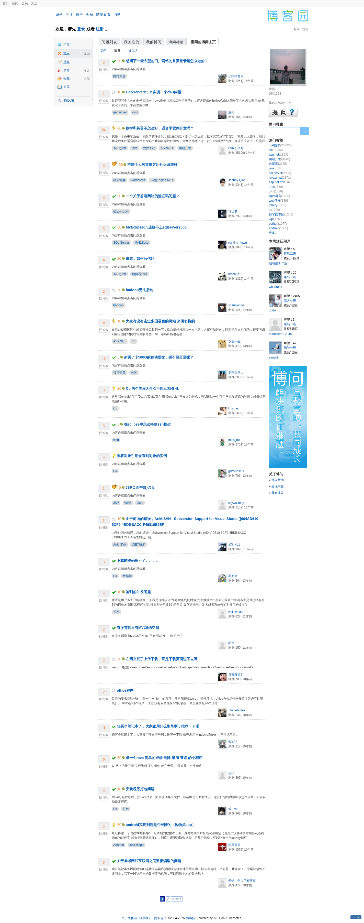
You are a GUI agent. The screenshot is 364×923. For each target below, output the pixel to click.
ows (135, 112)
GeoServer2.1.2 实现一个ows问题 (153, 92)
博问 (66, 53)
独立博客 (119, 180)
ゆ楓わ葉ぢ (236, 148)
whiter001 (275, 287)
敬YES (232, 742)
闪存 (66, 44)
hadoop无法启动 (139, 290)
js (274, 210)
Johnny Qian (236, 180)
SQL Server (121, 242)
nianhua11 (235, 274)
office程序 (125, 690)
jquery (277, 205)
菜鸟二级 (290, 253)
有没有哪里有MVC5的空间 (138, 628)
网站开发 (119, 76)
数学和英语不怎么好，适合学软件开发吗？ (160, 128)
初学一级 (290, 348)
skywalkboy (236, 503)
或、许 (232, 809)
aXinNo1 (234, 544)
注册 (100, 29)
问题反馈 (68, 100)
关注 (69, 15)
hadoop (118, 305)
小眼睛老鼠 (236, 76)
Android (118, 845)
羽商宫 (232, 576)
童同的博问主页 (203, 42)
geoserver (120, 112)
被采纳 (133, 50)
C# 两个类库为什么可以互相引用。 (153, 388)
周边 (34, 3)
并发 (116, 612)
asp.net (279, 154)
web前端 (279, 200)
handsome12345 (280, 334)
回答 (117, 50)
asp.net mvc (281, 182)
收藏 (66, 78)
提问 (87, 53)
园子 (59, 15)
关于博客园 (129, 918)
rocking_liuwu (237, 242)
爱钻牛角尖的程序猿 (242, 881)
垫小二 (232, 773)
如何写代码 (139, 274)
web (116, 440)
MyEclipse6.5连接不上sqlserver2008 (156, 227)
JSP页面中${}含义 (140, 487)
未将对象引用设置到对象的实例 (142, 456)
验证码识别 (121, 211)
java (135, 148)
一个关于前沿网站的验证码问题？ (152, 196)
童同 (231, 112)
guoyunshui (236, 471)
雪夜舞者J (235, 674)
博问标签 (176, 42)
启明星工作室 (278, 263)
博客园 (190, 918)
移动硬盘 (119, 372)
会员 (25, 3)
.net (276, 187)
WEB (127, 503)
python (278, 223)
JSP (116, 503)
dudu (272, 310)
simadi (273, 357)
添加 (87, 78)
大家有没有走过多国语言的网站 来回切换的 (160, 321)
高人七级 (290, 300)
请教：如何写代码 (140, 258)
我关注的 (131, 42)
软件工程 (149, 148)
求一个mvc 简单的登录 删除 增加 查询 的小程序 (164, 758)
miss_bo (234, 440)
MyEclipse (142, 242)
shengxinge (236, 305)
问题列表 (109, 42)
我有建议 (277, 493)
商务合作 (160, 918)
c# (276, 150)
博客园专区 (281, 214)
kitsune (233, 408)
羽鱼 (231, 643)
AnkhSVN (120, 544)
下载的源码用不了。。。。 (138, 560)
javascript (280, 177)
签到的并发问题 (138, 592)
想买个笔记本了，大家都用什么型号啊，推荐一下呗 (158, 726)
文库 (66, 87)
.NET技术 (119, 148)
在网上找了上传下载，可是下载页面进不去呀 (161, 659)
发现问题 (277, 486)
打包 (126, 809)
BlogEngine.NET (162, 180)
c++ (276, 191)
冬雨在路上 (236, 372)
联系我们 (145, 918)
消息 (116, 15)
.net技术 (280, 145)
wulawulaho (236, 612)
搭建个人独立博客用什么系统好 (152, 164)
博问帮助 (277, 480)
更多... (273, 233)
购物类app (136, 845)
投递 (87, 70)
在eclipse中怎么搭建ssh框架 (147, 424)
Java (140, 503)
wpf (275, 219)
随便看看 (103, 15)
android (278, 228)
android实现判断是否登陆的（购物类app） (160, 825)
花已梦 (232, 211)
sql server (280, 173)
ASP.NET (167, 148)
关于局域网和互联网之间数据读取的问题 (149, 861)
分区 (134, 372)
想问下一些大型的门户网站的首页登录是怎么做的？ (167, 61)
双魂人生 (234, 341)
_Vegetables (236, 710)
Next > (176, 899)
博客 (66, 62)
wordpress (138, 180)
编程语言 (279, 196)
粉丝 (79, 15)
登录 (81, 29)
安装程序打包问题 (140, 789)
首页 (6, 3)
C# (133, 341)
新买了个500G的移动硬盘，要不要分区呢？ (159, 357)
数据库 (127, 576)
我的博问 (154, 42)
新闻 (15, 3)
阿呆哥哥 (234, 845)
